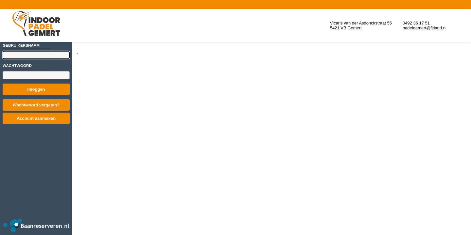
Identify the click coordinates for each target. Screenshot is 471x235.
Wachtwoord (17, 65)
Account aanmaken (36, 118)
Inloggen (36, 89)
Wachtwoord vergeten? (36, 104)
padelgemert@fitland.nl (424, 27)
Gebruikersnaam (21, 45)
